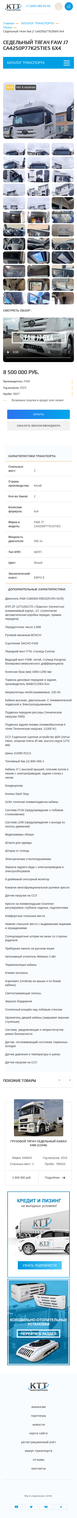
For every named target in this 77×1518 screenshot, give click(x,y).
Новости (38, 1424)
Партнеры (38, 1416)
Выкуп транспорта (38, 1451)
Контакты (38, 1468)
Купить (38, 414)
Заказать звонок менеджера (38, 425)
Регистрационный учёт (38, 1442)
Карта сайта (38, 1433)
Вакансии (38, 1407)
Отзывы (38, 1460)
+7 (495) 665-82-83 (38, 6)
